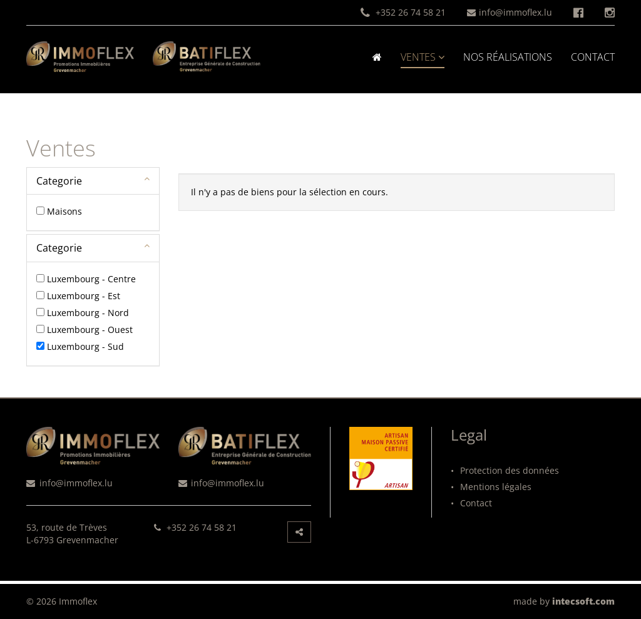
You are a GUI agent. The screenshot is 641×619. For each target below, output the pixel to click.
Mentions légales (491, 487)
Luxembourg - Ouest (90, 329)
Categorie (59, 181)
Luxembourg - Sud (85, 346)
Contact (593, 57)
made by (564, 601)
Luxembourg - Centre (91, 279)
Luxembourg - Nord (88, 313)
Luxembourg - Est (83, 296)
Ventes (422, 57)
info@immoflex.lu (509, 12)
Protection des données (505, 470)
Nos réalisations (507, 57)
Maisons (64, 211)
